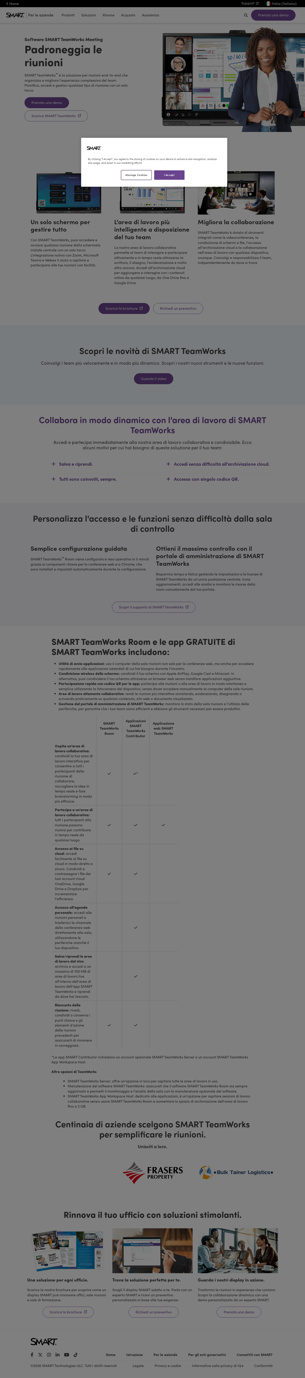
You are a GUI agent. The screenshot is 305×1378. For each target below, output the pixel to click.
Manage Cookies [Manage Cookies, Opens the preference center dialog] (136, 175)
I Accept (169, 175)
